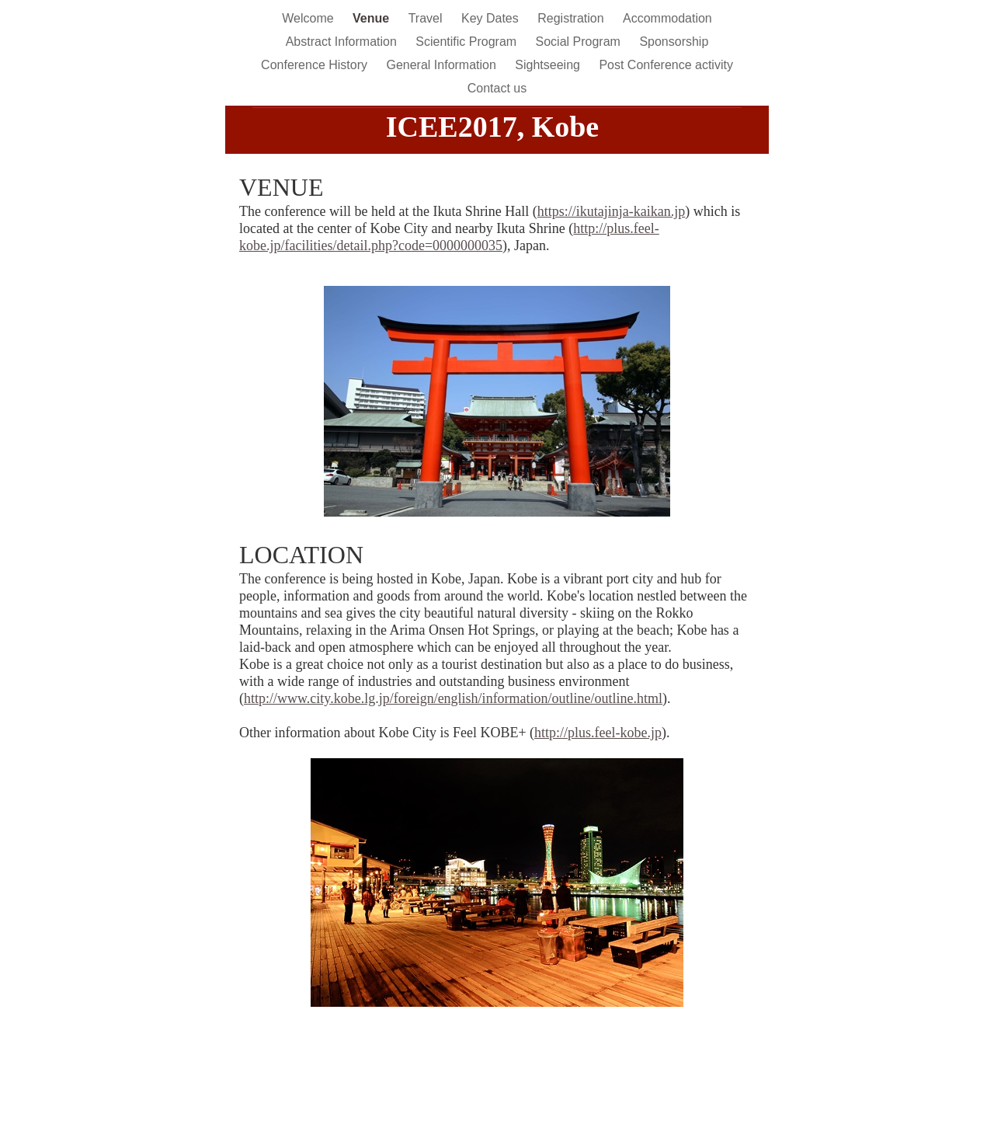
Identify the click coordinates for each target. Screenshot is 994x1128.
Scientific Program (467, 41)
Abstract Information (343, 41)
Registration (572, 18)
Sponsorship (673, 41)
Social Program (580, 41)
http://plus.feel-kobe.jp (598, 732)
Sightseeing (549, 64)
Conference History (315, 64)
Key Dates (491, 18)
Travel (427, 18)
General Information (442, 64)
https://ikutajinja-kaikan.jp (611, 211)
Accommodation (667, 18)
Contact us (497, 88)
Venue (373, 18)
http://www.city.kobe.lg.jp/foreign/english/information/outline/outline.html (453, 698)
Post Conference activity (666, 64)
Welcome (309, 18)
